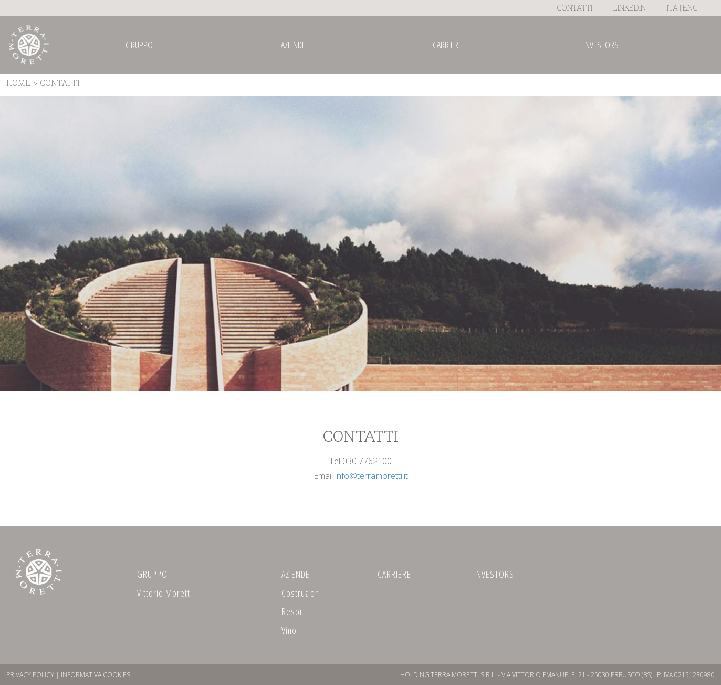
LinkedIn (629, 8)
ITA (672, 8)
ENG (690, 8)
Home (18, 83)
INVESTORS (494, 574)
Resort (293, 611)
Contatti (574, 8)
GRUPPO (152, 574)
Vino (289, 630)
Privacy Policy (30, 674)
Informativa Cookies (95, 674)
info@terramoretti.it (371, 476)
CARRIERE (394, 574)
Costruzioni (301, 593)
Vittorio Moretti (164, 593)
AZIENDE (295, 574)
